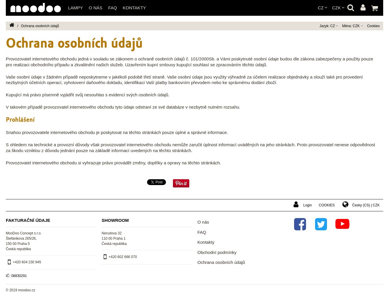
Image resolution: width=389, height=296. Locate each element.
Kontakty (134, 7)
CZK (336, 7)
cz (321, 7)
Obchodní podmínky (216, 252)
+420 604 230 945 (27, 262)
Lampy (75, 7)
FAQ (112, 7)
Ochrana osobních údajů (221, 262)
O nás (95, 7)
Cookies (373, 26)
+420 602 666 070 (123, 257)
